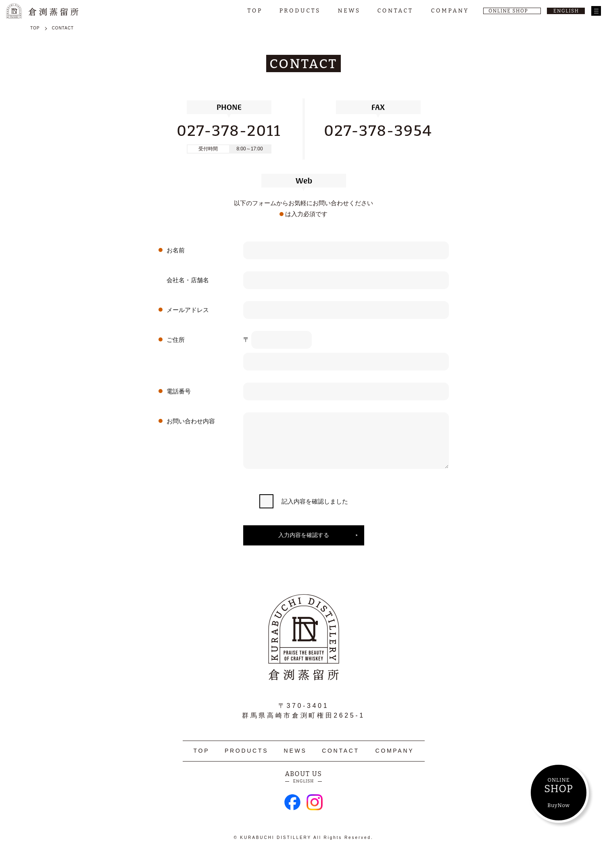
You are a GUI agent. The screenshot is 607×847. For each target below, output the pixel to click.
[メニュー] (596, 11)
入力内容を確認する (303, 535)
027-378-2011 (229, 131)
